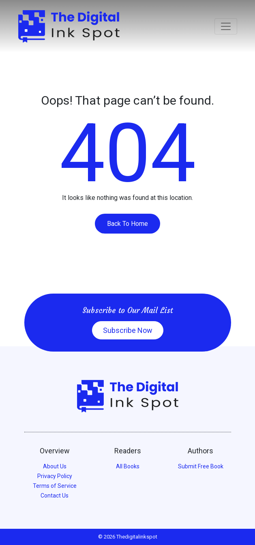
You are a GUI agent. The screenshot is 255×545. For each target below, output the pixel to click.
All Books (127, 466)
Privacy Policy (54, 476)
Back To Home (127, 223)
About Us (54, 466)
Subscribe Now (127, 330)
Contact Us (55, 495)
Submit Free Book (200, 466)
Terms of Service (55, 486)
